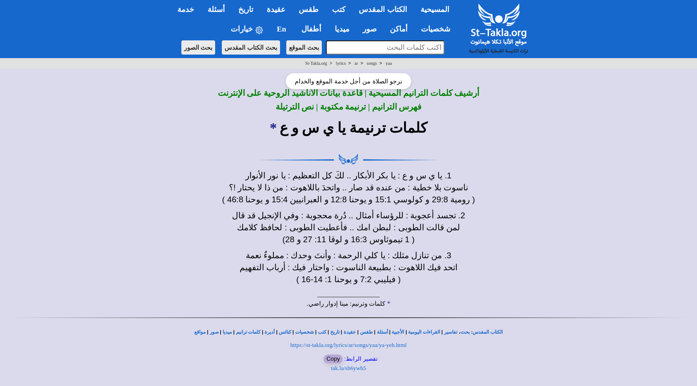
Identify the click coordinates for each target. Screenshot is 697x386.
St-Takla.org (316, 63)
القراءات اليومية (424, 332)
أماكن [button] (399, 29)
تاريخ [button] (245, 9)
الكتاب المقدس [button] (383, 9)
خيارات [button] (247, 29)
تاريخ (335, 332)
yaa (389, 63)
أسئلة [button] (216, 9)
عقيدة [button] (276, 9)
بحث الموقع (304, 47)
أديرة (269, 332)
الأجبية (398, 332)
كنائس (285, 332)
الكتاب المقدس (488, 332)
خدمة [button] (185, 9)
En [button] (282, 29)
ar (356, 63)
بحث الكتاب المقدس (250, 47)
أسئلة (382, 332)
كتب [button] (338, 9)
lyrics (341, 63)
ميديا (227, 332)
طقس (366, 332)
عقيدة (350, 332)
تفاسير (450, 332)
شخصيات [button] (438, 29)
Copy (333, 358)
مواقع (200, 332)
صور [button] (370, 29)
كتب (322, 332)
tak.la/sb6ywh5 (348, 368)
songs (372, 63)
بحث (465, 332)
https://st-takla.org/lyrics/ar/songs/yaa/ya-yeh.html (348, 345)
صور (214, 332)
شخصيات (304, 332)
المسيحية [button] (435, 9)
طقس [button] (309, 9)
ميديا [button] (342, 29)
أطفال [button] (311, 29)
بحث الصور (198, 47)
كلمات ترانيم (248, 332)
